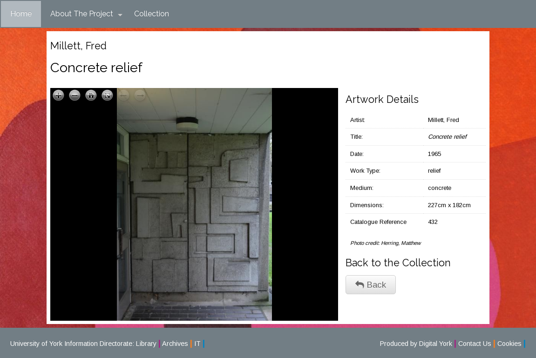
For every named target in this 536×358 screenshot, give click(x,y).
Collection (151, 13)
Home (21, 13)
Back (370, 285)
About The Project (86, 14)
